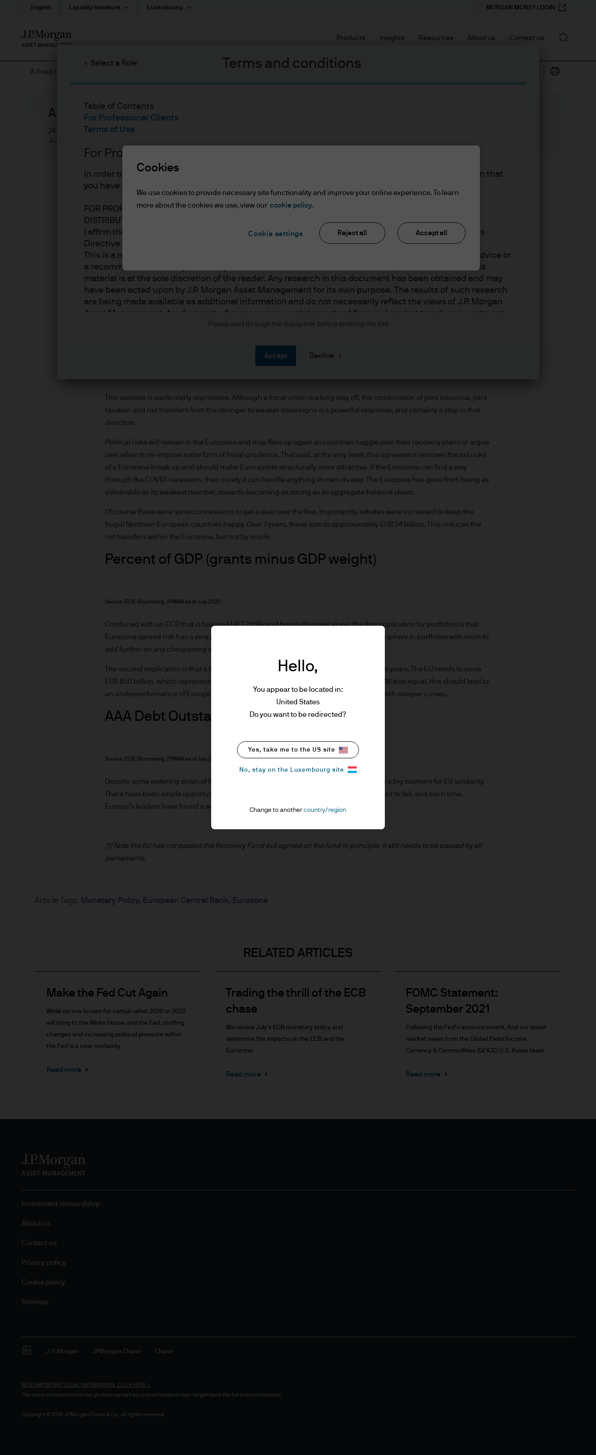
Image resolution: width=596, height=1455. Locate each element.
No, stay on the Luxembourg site (298, 769)
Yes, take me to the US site (298, 750)
